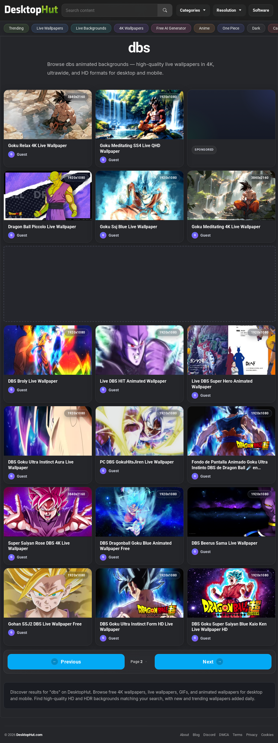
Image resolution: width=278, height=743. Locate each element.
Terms (237, 735)
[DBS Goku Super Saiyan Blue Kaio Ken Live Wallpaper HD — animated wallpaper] (231, 606)
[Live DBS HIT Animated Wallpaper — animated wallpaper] (140, 363)
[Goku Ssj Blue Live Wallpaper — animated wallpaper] (140, 206)
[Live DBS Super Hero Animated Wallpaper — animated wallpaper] (231, 363)
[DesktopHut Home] (31, 10)
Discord (209, 735)
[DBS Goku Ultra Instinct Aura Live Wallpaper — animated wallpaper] (48, 444)
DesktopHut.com (29, 735)
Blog (196, 735)
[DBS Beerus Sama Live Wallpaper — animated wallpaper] (231, 525)
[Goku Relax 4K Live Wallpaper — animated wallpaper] (48, 128)
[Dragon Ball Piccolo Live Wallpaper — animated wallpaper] (48, 206)
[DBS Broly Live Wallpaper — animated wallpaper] (48, 363)
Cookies (267, 735)
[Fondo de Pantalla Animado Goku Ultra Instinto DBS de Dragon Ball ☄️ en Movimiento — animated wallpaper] (231, 444)
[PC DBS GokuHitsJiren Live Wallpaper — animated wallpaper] (140, 444)
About (184, 735)
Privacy (251, 735)
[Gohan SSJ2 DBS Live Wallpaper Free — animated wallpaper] (48, 606)
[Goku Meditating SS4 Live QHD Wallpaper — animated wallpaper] (140, 128)
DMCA (224, 735)
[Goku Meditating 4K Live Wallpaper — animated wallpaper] (231, 206)
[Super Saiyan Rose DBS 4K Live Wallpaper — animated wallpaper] (48, 525)
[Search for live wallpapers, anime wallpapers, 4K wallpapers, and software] (109, 10)
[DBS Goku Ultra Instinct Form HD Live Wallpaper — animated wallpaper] (140, 606)
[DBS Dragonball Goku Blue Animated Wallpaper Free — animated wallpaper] (140, 525)
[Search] (164, 10)
